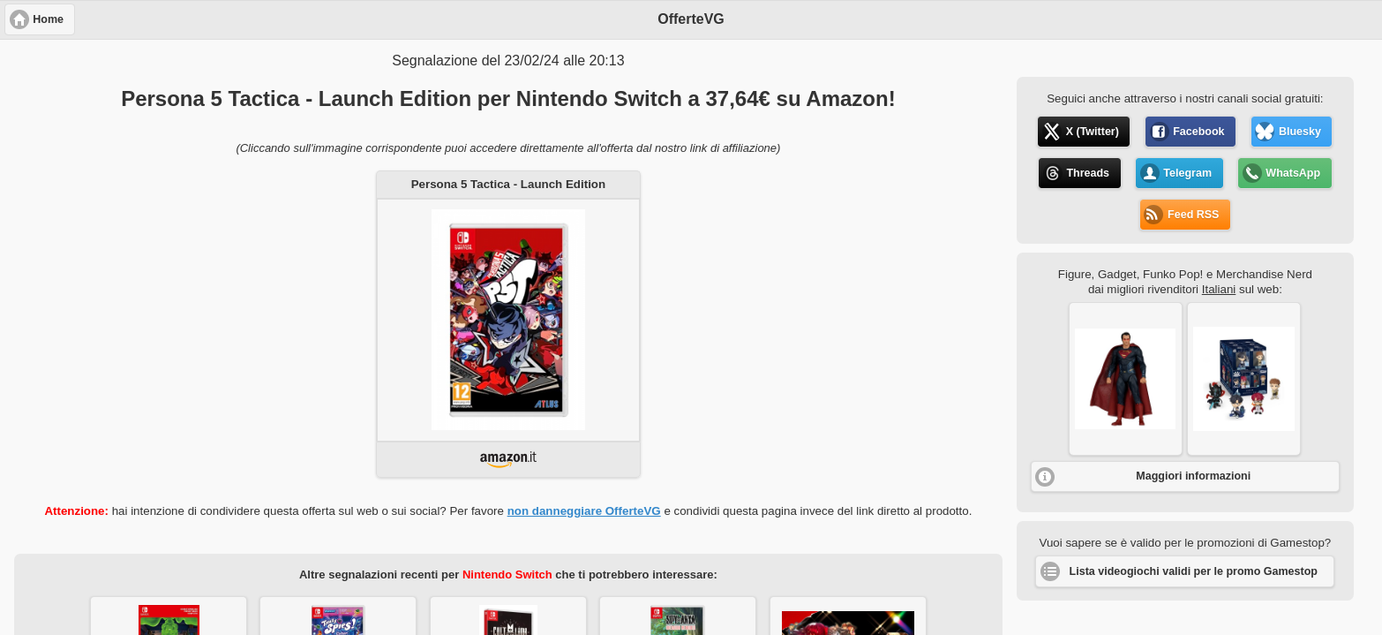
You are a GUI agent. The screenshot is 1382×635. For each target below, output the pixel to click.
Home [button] (48, 19)
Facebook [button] (1198, 131)
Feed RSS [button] (1193, 214)
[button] (1126, 379)
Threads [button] (1087, 173)
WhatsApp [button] (1293, 173)
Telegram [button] (1187, 173)
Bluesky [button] (1300, 131)
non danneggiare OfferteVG (584, 511)
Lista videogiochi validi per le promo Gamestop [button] (1194, 571)
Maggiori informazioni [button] (1193, 476)
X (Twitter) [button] (1092, 131)
